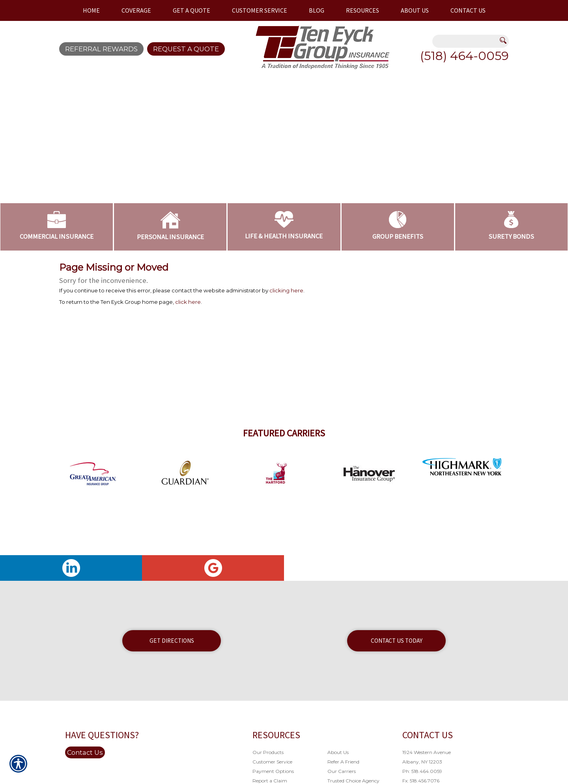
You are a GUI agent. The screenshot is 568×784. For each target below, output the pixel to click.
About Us (338, 752)
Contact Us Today (396, 640)
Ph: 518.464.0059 (422, 771)
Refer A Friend (343, 762)
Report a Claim (269, 781)
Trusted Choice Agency (353, 781)
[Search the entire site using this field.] (465, 42)
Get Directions (171, 640)
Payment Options (273, 771)
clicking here (286, 290)
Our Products (268, 752)
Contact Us (85, 752)
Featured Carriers (284, 433)
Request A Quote (186, 49)
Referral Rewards (101, 49)
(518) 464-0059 (464, 56)
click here (188, 302)
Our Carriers (341, 771)
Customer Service (272, 762)
